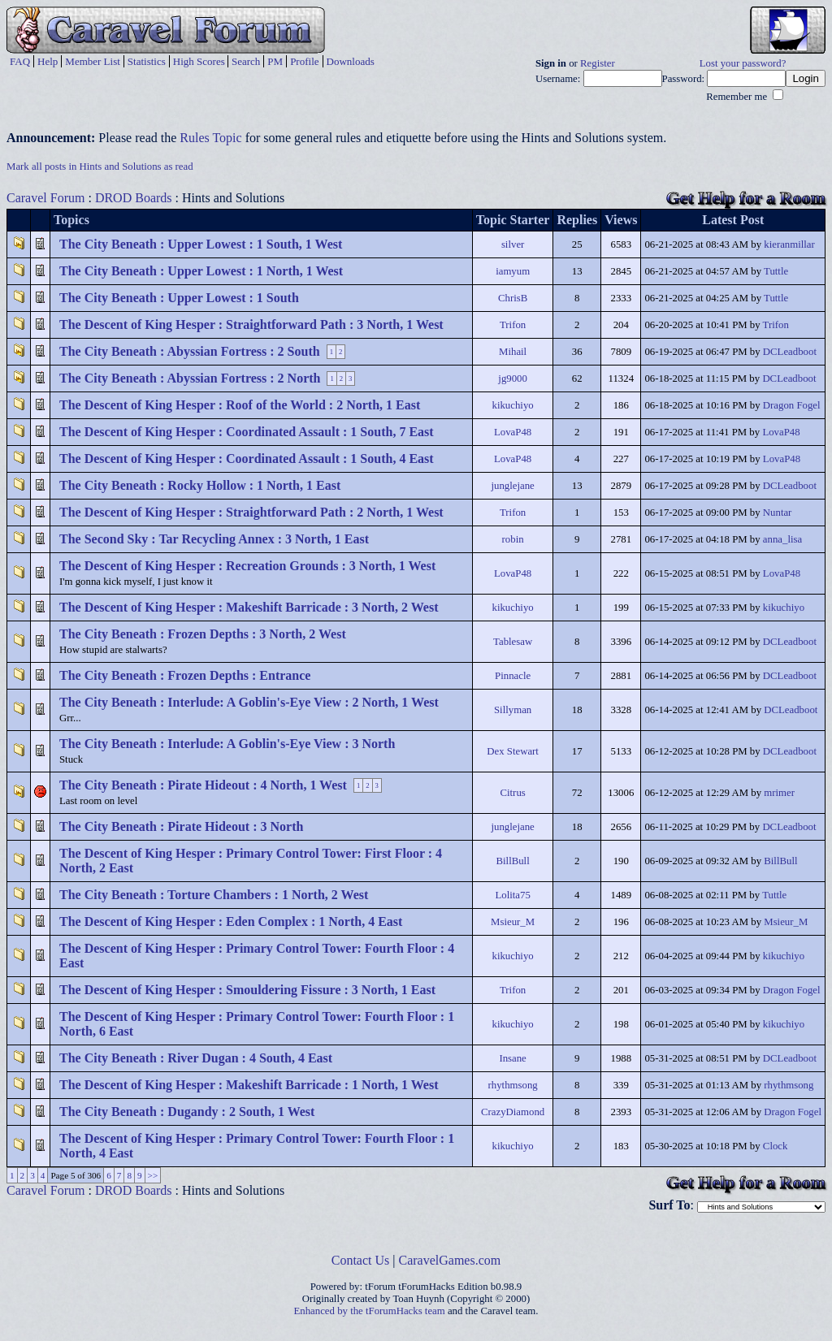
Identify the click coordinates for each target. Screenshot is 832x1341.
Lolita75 (512, 895)
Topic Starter (513, 220)
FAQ (20, 61)
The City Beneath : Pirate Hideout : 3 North (181, 826)
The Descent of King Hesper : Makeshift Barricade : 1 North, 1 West (248, 1085)
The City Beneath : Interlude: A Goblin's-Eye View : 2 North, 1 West (249, 702)
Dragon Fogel (792, 405)
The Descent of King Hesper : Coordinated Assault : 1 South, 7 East (246, 432)
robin (513, 539)
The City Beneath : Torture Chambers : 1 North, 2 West (213, 895)
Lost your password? (743, 63)
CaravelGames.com (450, 1260)
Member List (92, 61)
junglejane (512, 485)
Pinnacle (513, 675)
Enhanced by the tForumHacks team (369, 1311)
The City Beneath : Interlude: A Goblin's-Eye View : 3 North (227, 744)
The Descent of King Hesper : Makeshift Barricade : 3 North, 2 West (248, 607)
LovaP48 (512, 432)
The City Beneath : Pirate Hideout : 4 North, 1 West (203, 785)
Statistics (147, 61)
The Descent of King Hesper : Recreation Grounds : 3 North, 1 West (247, 566)
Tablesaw (512, 641)
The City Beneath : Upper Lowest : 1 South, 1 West (200, 244)
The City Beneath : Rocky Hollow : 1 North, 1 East (199, 485)
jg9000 (512, 378)
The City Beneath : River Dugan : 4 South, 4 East (195, 1058)
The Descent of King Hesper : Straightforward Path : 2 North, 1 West (251, 512)
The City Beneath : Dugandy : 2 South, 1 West (186, 1111)
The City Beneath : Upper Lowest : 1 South (179, 298)
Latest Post (733, 220)
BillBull (512, 861)
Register (597, 63)
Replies (577, 220)
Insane (512, 1058)
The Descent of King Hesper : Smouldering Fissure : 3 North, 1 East (247, 990)
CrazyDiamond (512, 1112)
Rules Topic (210, 138)
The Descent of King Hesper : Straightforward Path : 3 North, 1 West (251, 324)
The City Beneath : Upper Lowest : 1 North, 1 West (201, 271)
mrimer (779, 792)
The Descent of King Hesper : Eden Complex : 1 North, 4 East (230, 921)
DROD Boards (133, 198)
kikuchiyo (513, 405)
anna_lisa (782, 539)
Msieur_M (513, 922)
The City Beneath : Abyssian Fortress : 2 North (189, 378)
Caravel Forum (45, 198)
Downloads (351, 61)
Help (47, 61)
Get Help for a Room (746, 198)
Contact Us (361, 1260)
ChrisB (512, 298)
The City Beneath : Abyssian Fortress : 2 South (189, 351)
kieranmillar (789, 244)
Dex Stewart (513, 751)
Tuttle (776, 271)
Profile (304, 61)
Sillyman (512, 710)
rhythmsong (513, 1085)
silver (512, 244)
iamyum (513, 271)
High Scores (199, 61)
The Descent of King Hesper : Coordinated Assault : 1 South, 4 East (246, 458)
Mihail (512, 351)
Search (246, 61)
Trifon (513, 325)
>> (153, 1175)
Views (620, 220)
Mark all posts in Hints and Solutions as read (99, 166)
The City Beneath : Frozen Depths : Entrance (184, 675)
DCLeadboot (790, 351)
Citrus (512, 792)
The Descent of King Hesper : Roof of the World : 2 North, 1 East (239, 405)
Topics (71, 220)
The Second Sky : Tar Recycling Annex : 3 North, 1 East (214, 539)
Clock (775, 1146)
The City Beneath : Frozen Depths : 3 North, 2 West (202, 634)
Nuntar (777, 512)
